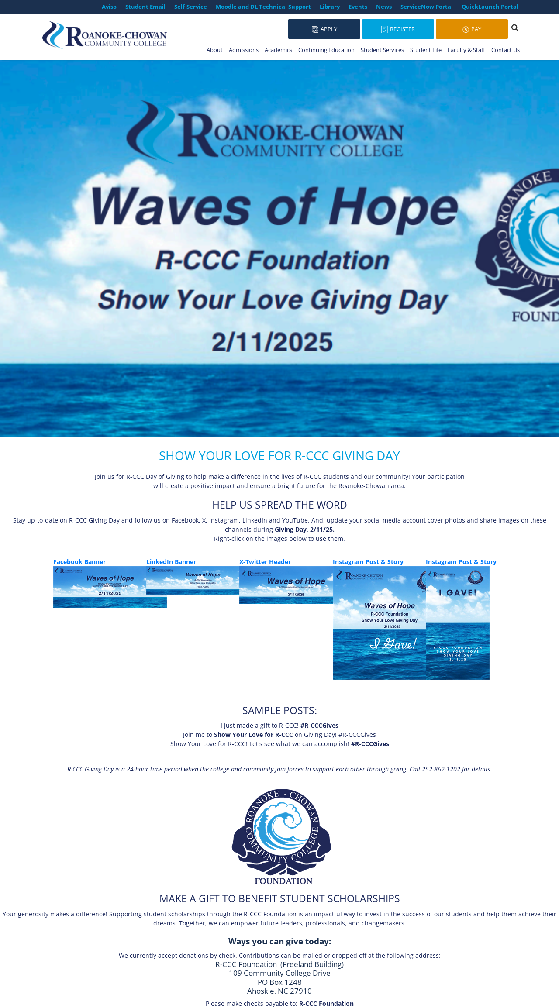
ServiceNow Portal (426, 6)
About (215, 50)
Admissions (244, 50)
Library (330, 6)
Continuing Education (326, 50)
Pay (471, 29)
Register (398, 29)
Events (358, 6)
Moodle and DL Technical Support (263, 6)
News (384, 6)
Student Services (382, 50)
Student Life (426, 50)
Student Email (145, 6)
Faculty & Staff (466, 50)
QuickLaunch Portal (490, 6)
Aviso (109, 6)
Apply (324, 29)
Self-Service (190, 6)
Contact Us (505, 50)
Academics (278, 50)
